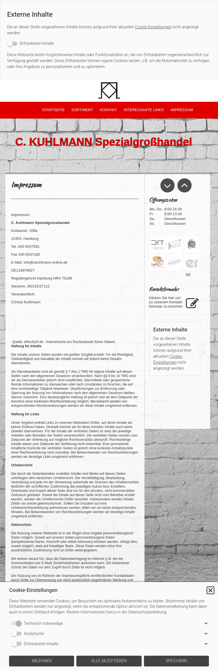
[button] (210, 590)
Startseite (53, 110)
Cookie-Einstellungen (153, 27)
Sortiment (82, 110)
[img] (109, 90)
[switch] (30, 43)
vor (188, 274)
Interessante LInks (144, 110)
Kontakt (108, 110)
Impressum (182, 110)
